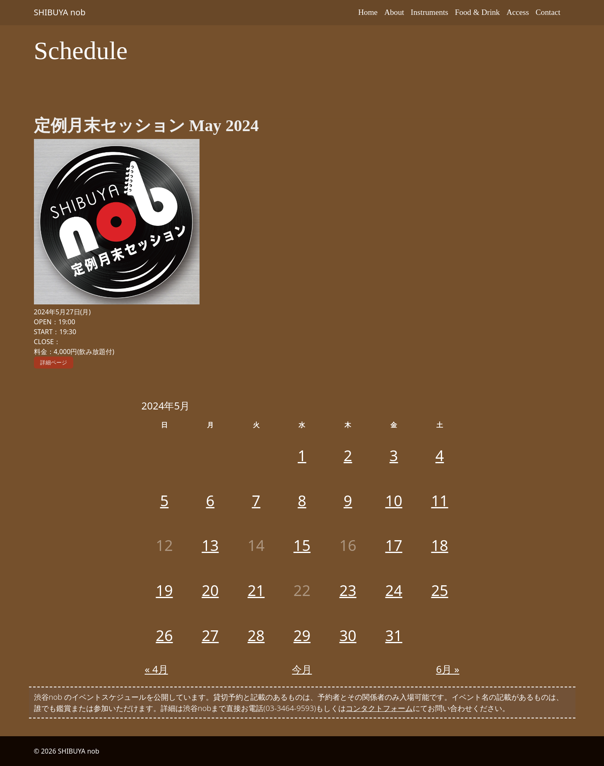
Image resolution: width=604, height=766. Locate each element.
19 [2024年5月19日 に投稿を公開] (164, 590)
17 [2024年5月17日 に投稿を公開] (393, 545)
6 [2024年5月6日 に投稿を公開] (210, 501)
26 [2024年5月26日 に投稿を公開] (164, 635)
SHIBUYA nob (60, 12)
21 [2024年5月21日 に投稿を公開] (256, 590)
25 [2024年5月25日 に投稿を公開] (439, 590)
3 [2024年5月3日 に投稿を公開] (394, 455)
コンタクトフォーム (379, 708)
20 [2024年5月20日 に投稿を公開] (210, 590)
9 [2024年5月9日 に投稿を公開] (348, 501)
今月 (302, 669)
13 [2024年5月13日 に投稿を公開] (210, 545)
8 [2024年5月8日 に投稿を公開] (302, 501)
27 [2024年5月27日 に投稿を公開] (210, 635)
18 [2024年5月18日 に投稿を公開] (439, 545)
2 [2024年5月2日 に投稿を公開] (348, 455)
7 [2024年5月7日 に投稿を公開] (256, 501)
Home (368, 12)
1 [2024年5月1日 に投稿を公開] (302, 455)
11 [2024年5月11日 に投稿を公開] (439, 501)
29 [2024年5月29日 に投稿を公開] (302, 635)
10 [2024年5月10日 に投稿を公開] (393, 501)
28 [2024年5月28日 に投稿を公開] (256, 635)
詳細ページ (53, 362)
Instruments (429, 12)
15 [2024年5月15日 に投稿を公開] (302, 545)
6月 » (447, 669)
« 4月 (156, 669)
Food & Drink (477, 12)
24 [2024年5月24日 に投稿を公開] (393, 590)
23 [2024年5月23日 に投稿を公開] (347, 590)
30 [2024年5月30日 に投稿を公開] (347, 635)
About (394, 12)
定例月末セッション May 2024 (146, 125)
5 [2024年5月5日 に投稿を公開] (164, 501)
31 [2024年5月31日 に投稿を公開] (393, 635)
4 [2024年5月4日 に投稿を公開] (440, 455)
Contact (548, 12)
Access (517, 12)
